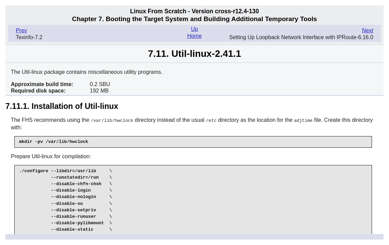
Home (194, 36)
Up (194, 29)
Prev (21, 30)
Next (367, 30)
